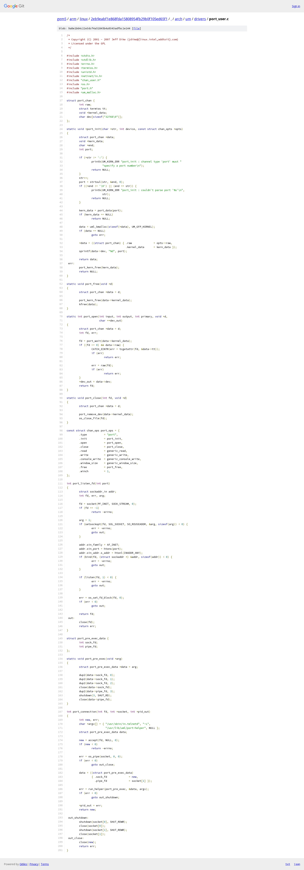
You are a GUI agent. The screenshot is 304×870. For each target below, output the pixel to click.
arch (178, 18)
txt (287, 864)
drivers (200, 18)
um (188, 18)
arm (73, 18)
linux (84, 18)
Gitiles (23, 864)
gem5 (61, 18)
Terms (45, 864)
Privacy (33, 864)
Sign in (296, 6)
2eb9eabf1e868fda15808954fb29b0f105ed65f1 (129, 18)
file (136, 28)
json (297, 864)
